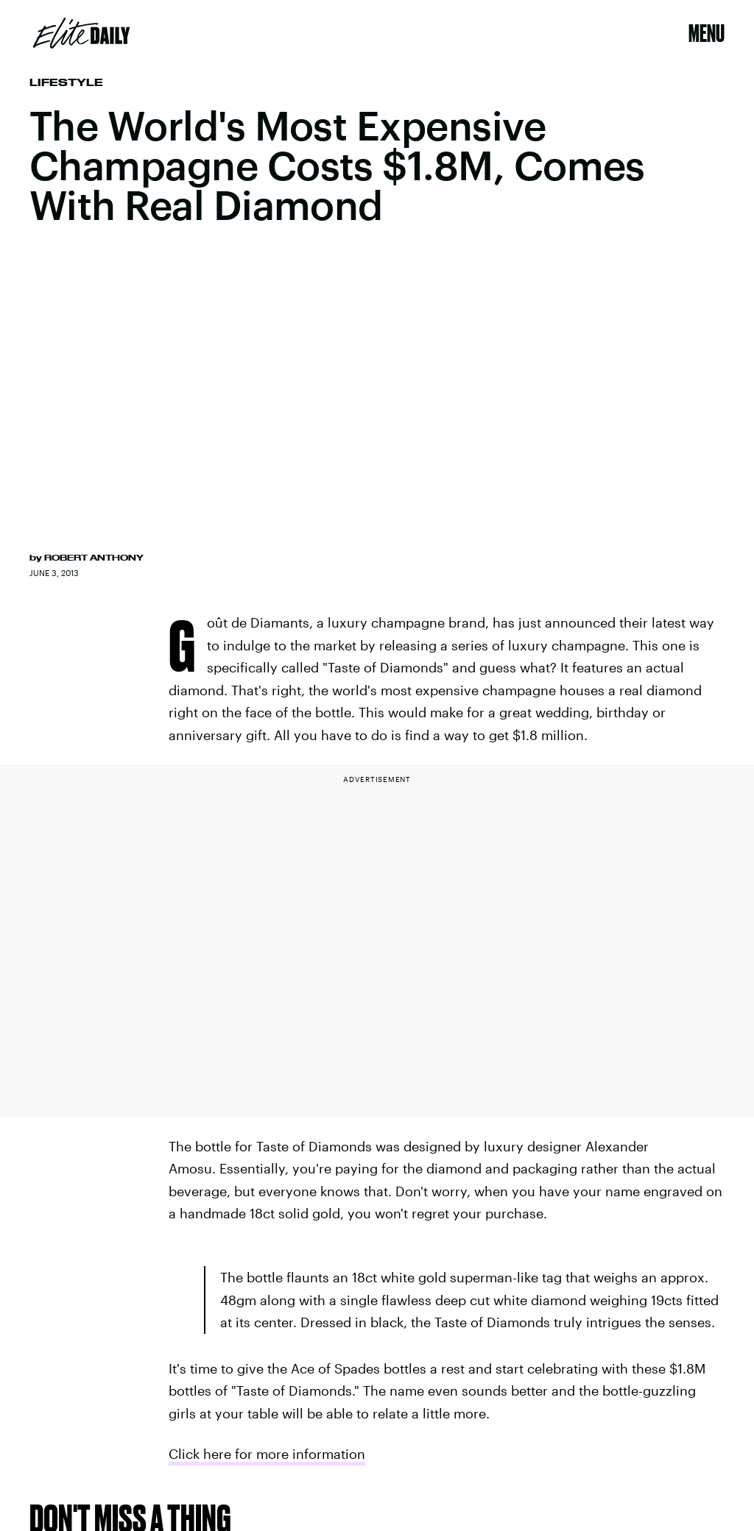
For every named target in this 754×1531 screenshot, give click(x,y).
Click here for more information (267, 1454)
